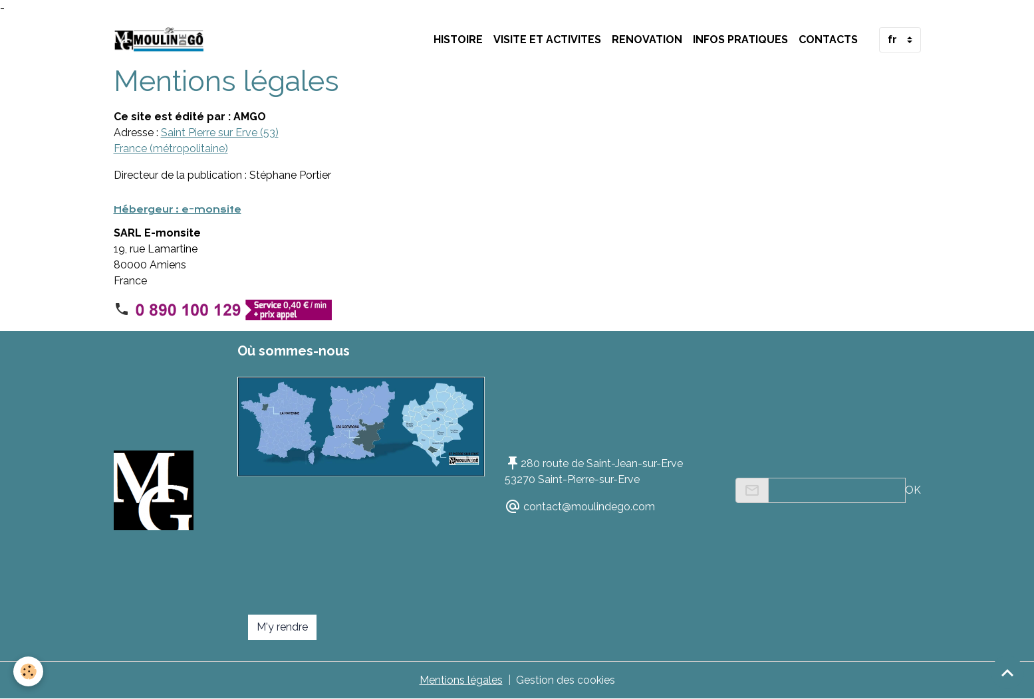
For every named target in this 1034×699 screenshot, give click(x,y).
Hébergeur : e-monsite (177, 209)
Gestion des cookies (565, 680)
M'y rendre (282, 627)
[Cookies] (28, 671)
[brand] (162, 40)
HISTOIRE (458, 39)
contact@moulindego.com (589, 506)
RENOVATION (647, 39)
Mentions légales (461, 680)
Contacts (828, 39)
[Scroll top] (1007, 672)
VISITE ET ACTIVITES (547, 39)
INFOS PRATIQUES (740, 39)
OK (913, 490)
